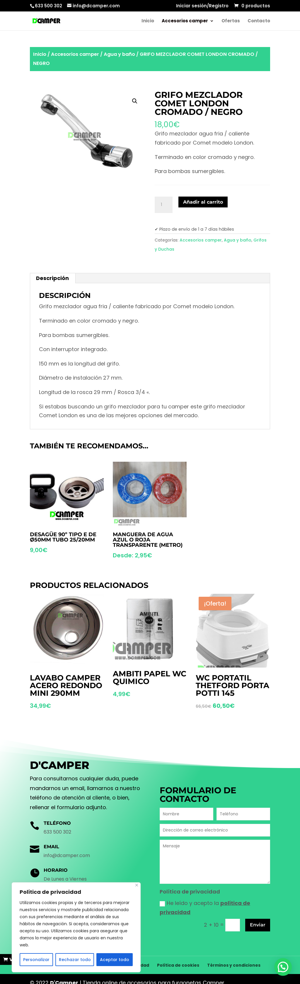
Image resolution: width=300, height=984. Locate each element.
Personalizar (36, 960)
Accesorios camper (185, 21)
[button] (285, 972)
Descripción (52, 278)
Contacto (259, 21)
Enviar (257, 925)
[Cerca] (136, 885)
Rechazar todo (75, 960)
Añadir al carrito (203, 202)
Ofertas (230, 21)
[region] (76, 927)
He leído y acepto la (205, 907)
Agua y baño (119, 54)
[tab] (53, 278)
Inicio (148, 21)
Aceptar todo (114, 960)
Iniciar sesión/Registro (202, 6)
